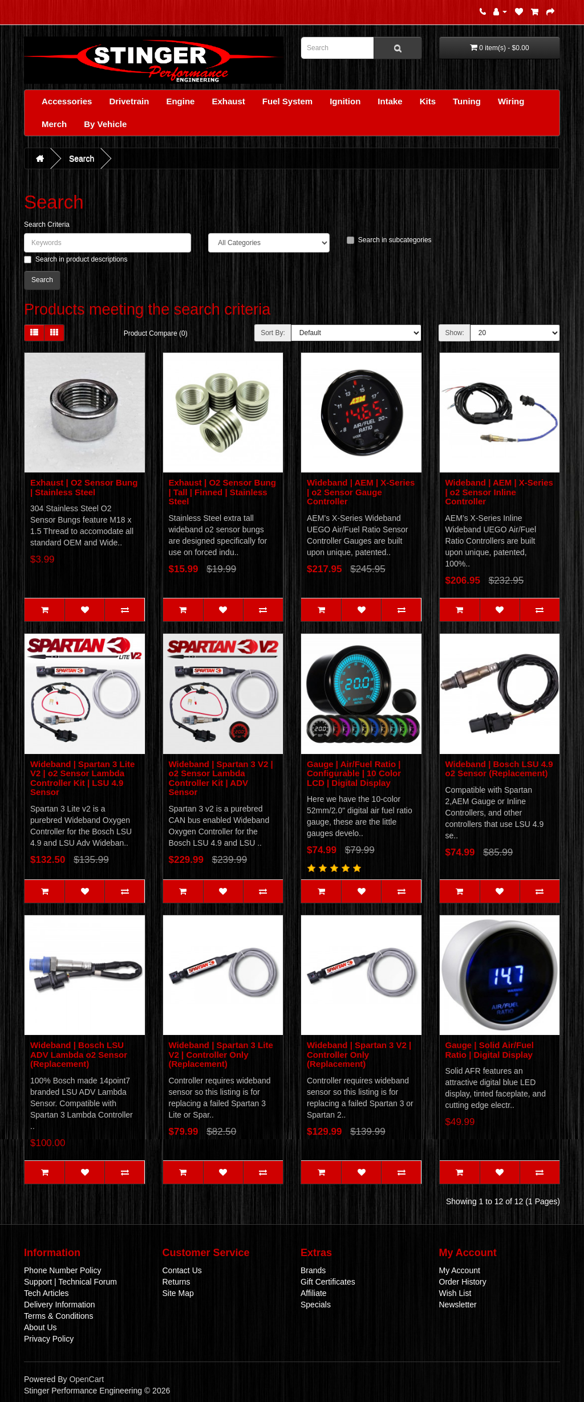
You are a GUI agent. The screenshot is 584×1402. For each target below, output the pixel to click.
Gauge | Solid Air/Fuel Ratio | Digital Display (489, 1049)
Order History (462, 1281)
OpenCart (86, 1379)
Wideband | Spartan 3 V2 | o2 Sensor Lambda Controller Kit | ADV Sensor (221, 778)
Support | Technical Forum (70, 1281)
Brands (313, 1270)
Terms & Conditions (58, 1316)
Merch (54, 124)
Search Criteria (47, 225)
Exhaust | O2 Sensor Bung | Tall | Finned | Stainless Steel (222, 492)
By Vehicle (105, 124)
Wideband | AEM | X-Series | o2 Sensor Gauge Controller (361, 492)
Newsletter (458, 1304)
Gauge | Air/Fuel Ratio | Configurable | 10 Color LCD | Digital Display (354, 773)
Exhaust (228, 101)
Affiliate (314, 1293)
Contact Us (182, 1270)
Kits (428, 101)
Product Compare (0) (156, 333)
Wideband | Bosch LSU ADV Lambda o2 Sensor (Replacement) (78, 1054)
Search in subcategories (389, 240)
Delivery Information (59, 1304)
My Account (459, 1270)
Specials (316, 1304)
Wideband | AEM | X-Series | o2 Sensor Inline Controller (499, 492)
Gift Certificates (328, 1281)
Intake (390, 101)
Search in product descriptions (75, 259)
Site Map (178, 1293)
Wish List (455, 1293)
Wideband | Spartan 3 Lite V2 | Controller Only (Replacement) (221, 1054)
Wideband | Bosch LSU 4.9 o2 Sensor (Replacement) (499, 769)
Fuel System (287, 101)
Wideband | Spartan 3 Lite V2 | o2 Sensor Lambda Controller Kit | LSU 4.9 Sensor (82, 778)
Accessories (67, 101)
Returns (176, 1281)
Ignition (345, 101)
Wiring (511, 101)
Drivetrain (129, 101)
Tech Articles (46, 1293)
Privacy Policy (49, 1338)
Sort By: (273, 333)
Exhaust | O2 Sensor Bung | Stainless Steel (83, 487)
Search (81, 158)
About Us (40, 1327)
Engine (180, 101)
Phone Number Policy (62, 1270)
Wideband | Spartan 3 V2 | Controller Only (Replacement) (359, 1054)
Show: (454, 333)
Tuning (467, 101)
